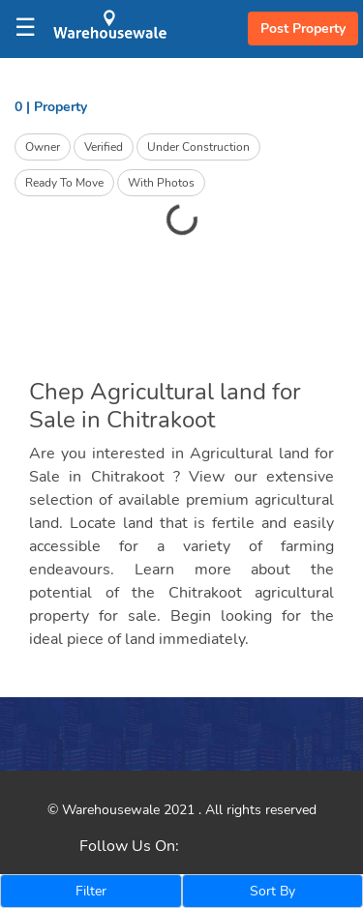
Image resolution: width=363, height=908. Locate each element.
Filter (91, 891)
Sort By (272, 891)
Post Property (303, 28)
